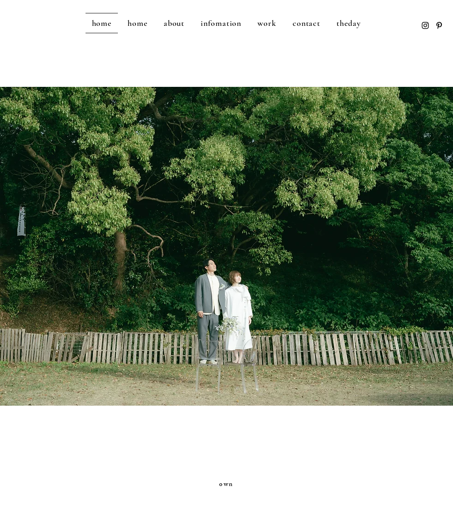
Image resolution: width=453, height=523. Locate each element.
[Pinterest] (439, 25)
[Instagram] (425, 25)
